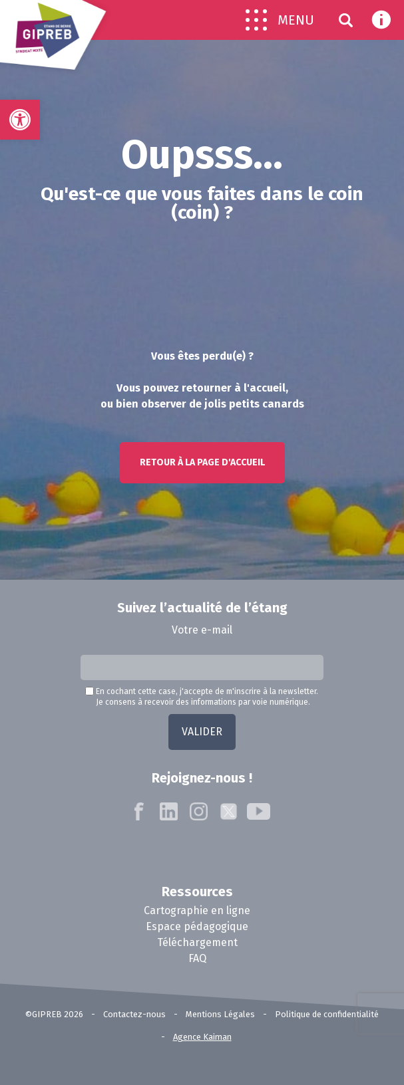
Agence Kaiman (202, 1037)
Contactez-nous (134, 1014)
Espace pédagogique (197, 926)
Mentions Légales (220, 1014)
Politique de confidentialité (327, 1014)
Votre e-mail (202, 630)
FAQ (197, 958)
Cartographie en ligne (197, 910)
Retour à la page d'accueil (202, 462)
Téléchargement (197, 942)
